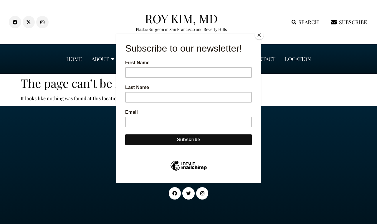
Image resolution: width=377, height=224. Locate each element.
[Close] (259, 35)
